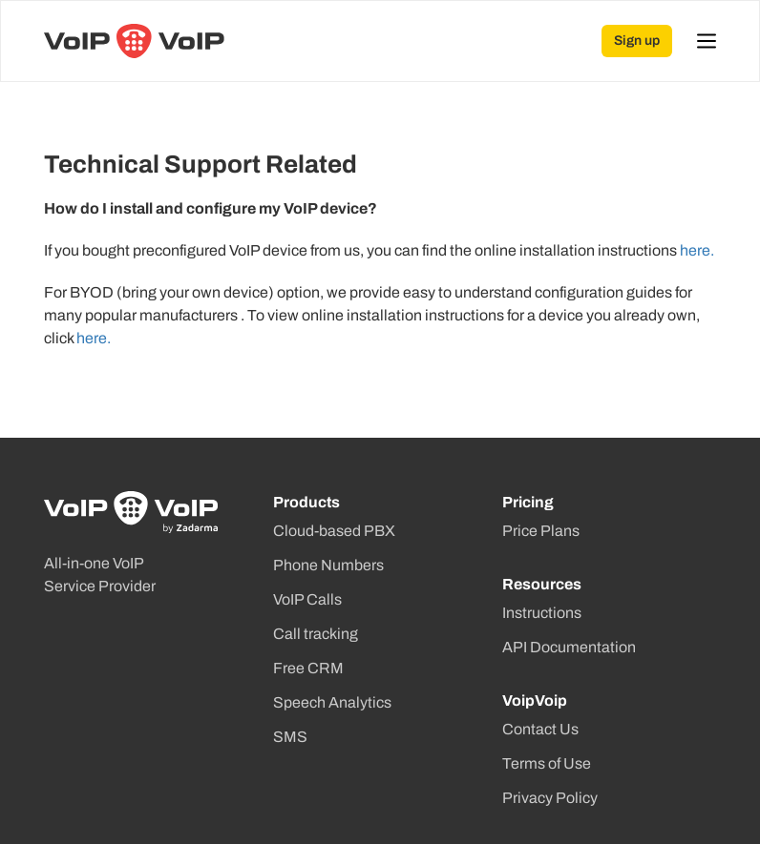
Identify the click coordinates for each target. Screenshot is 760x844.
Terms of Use (546, 763)
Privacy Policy (550, 798)
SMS (290, 737)
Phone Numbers (328, 565)
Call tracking (315, 634)
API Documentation (569, 647)
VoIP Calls (307, 599)
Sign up (637, 40)
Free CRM (308, 668)
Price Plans (541, 531)
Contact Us (540, 729)
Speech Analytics (332, 702)
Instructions (541, 613)
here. (697, 250)
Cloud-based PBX (334, 531)
